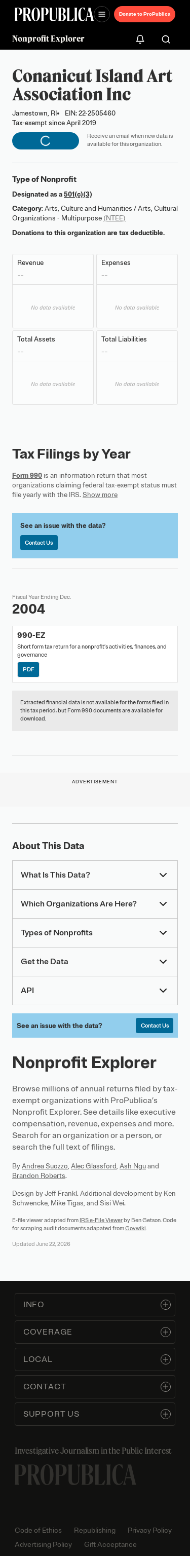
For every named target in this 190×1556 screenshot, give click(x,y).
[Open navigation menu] (102, 14)
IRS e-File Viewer (101, 1220)
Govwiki (135, 1228)
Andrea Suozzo (45, 1166)
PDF (28, 669)
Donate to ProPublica (144, 14)
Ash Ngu (133, 1166)
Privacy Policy (150, 1530)
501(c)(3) (78, 194)
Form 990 (27, 475)
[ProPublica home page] (75, 1474)
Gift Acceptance (110, 1544)
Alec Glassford (94, 1166)
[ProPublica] (54, 14)
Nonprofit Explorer (48, 38)
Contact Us (39, 542)
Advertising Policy (43, 1544)
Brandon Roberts (38, 1175)
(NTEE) (114, 218)
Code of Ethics (38, 1530)
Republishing (95, 1530)
